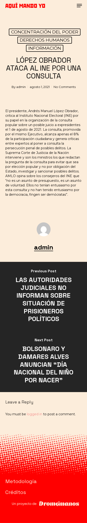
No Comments (65, 87)
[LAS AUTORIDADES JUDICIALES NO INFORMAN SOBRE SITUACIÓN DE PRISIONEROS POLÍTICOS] (43, 296)
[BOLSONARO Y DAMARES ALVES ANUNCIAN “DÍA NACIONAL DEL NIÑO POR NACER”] (43, 361)
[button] (79, 5)
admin (21, 87)
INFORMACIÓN (44, 48)
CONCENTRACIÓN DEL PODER (44, 32)
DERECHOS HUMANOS (45, 40)
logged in (34, 414)
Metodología (21, 481)
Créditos (15, 492)
